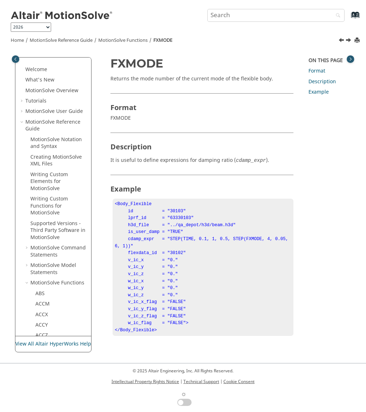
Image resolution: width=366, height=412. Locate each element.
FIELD (42, 64)
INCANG (45, 222)
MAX (40, 306)
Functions (123, 40)
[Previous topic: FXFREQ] (342, 41)
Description (322, 81)
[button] (32, 64)
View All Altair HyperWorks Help (53, 344)
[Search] (336, 16)
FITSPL (43, 75)
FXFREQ (44, 138)
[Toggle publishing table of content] (15, 59)
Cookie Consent (238, 381)
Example (318, 92)
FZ (38, 169)
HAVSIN (44, 190)
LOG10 (43, 285)
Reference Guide (61, 40)
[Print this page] (358, 40)
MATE (42, 295)
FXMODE (162, 40)
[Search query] (276, 15)
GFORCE (45, 180)
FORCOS (45, 96)
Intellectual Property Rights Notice (145, 381)
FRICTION (47, 117)
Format (316, 71)
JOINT (42, 232)
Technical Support (201, 381)
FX (38, 127)
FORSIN (44, 106)
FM (39, 85)
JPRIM (42, 243)
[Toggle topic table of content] (350, 59)
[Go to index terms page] (348, 18)
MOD (41, 327)
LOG (40, 274)
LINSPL (43, 264)
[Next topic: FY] (349, 41)
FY (38, 159)
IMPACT (44, 211)
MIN (40, 316)
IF (37, 201)
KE (38, 253)
